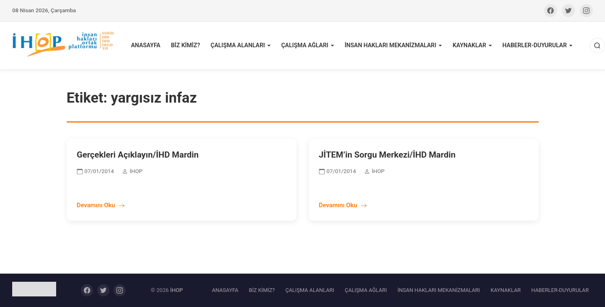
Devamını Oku (101, 205)
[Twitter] (568, 10)
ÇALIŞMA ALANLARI (237, 45)
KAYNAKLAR (469, 45)
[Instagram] (586, 10)
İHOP (176, 290)
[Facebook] (550, 10)
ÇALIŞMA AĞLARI (304, 45)
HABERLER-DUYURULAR (534, 45)
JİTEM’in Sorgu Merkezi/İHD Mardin (387, 155)
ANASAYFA (145, 45)
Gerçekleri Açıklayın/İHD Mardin (138, 155)
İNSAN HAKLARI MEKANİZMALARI (390, 45)
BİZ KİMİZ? (185, 45)
